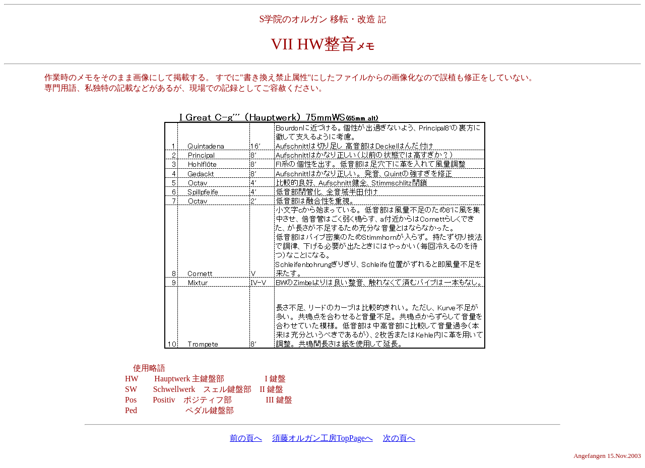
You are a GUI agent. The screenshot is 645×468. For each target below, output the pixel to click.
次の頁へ (399, 438)
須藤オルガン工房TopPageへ (322, 438)
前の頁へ (246, 438)
